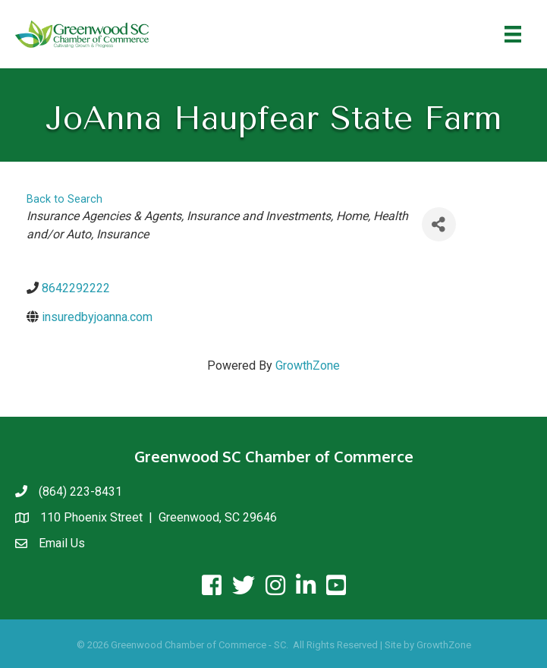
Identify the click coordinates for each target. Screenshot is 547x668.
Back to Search (64, 199)
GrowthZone (307, 365)
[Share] (439, 224)
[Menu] (513, 34)
